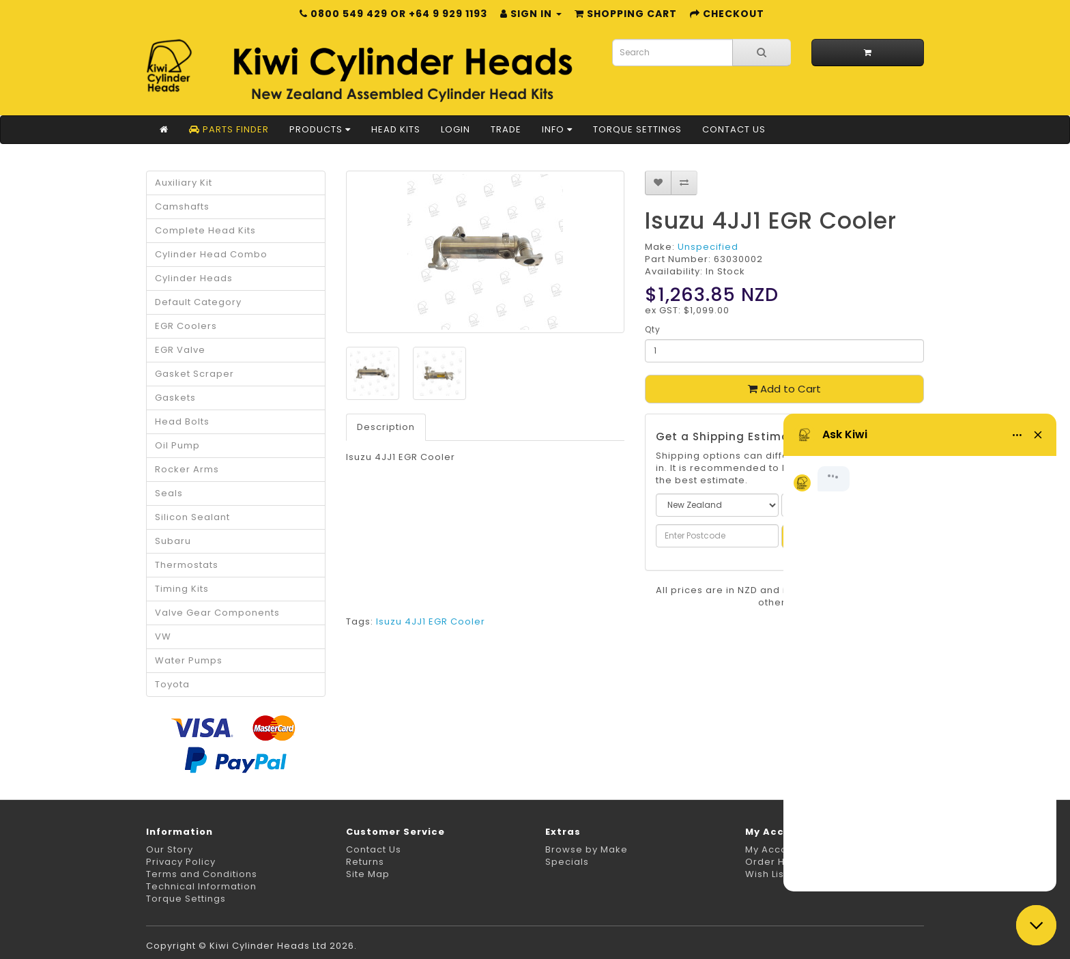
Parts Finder (229, 129)
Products (320, 129)
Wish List (766, 874)
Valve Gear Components (217, 612)
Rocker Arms (187, 469)
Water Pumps (188, 660)
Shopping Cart (626, 13)
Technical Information (201, 886)
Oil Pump (177, 445)
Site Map (368, 874)
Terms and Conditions (201, 874)
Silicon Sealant (192, 517)
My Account (774, 849)
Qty (653, 329)
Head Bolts (182, 421)
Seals (169, 493)
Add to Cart (784, 389)
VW (163, 636)
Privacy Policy (181, 861)
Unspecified (708, 246)
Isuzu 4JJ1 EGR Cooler (430, 621)
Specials (567, 861)
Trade (506, 129)
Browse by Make (586, 849)
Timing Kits (182, 588)
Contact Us (734, 129)
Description (386, 426)
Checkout (727, 13)
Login (455, 129)
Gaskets (175, 397)
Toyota (172, 684)
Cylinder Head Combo (211, 254)
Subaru (173, 540)
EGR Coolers (186, 325)
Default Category (198, 302)
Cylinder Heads (194, 278)
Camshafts (182, 206)
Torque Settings (637, 129)
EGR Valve (180, 349)
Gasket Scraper (194, 373)
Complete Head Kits (205, 230)
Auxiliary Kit (183, 182)
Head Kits (395, 129)
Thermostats (186, 564)
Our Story (169, 849)
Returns (365, 861)
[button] (1036, 925)
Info (557, 129)
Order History (779, 861)
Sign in (531, 13)
